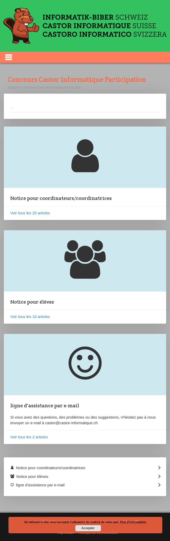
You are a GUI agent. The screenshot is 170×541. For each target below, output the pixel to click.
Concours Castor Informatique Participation (51, 87)
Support (13, 87)
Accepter (88, 528)
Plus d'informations (133, 522)
